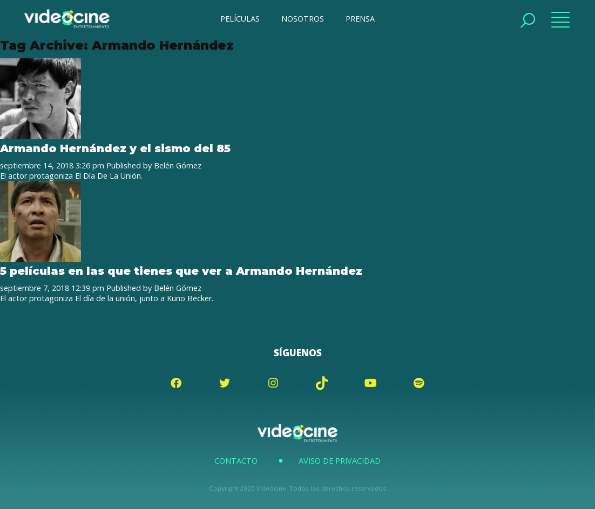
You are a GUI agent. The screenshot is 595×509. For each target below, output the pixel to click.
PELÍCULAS (240, 18)
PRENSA (360, 18)
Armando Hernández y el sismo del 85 (115, 148)
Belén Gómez (177, 165)
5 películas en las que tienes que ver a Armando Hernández (181, 270)
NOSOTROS (302, 18)
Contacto (236, 461)
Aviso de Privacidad (340, 461)
